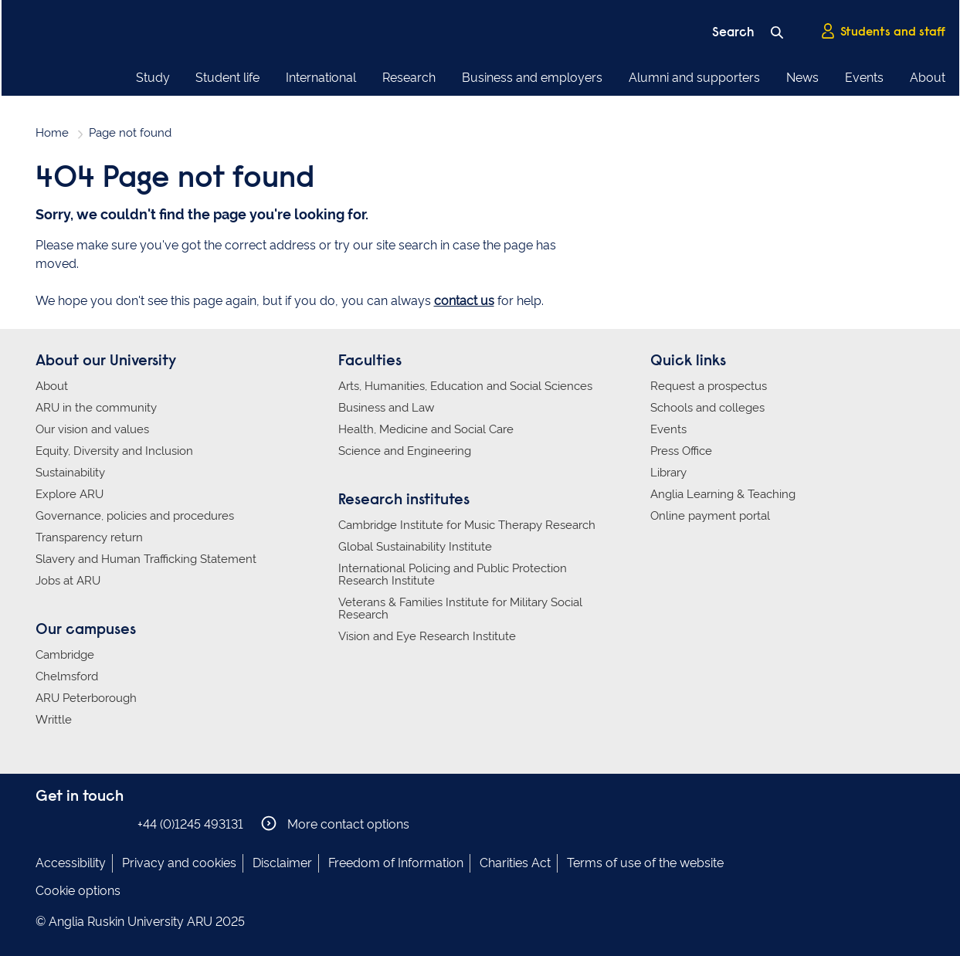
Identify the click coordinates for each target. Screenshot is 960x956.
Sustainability (70, 473)
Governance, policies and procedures (135, 516)
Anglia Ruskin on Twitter (92, 823)
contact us (464, 300)
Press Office (681, 451)
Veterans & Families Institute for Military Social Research (460, 608)
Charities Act (515, 863)
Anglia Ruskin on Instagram (69, 823)
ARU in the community (96, 408)
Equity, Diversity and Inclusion (114, 451)
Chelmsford (67, 676)
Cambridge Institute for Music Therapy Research (466, 525)
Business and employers (532, 77)
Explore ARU (69, 494)
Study (153, 77)
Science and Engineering (404, 451)
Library (668, 473)
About (927, 77)
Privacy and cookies (179, 863)
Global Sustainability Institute (415, 547)
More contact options (335, 823)
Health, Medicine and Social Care (426, 429)
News (802, 77)
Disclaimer (282, 863)
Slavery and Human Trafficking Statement (146, 559)
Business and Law (386, 408)
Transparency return (89, 537)
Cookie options (78, 890)
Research (409, 77)
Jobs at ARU (68, 581)
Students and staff (882, 31)
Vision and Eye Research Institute (427, 636)
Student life (227, 77)
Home (52, 133)
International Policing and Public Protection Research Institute (452, 574)
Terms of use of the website (645, 863)
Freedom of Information (395, 863)
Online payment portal (710, 516)
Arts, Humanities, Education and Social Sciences (465, 386)
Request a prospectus (708, 386)
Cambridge (65, 655)
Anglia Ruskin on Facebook (46, 823)
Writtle (54, 720)
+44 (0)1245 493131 (190, 824)
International (321, 77)
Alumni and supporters (694, 77)
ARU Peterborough (86, 698)
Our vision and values (92, 429)
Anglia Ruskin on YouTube (115, 823)
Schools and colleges (707, 408)
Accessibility (71, 863)
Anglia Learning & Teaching (722, 494)
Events (864, 77)
